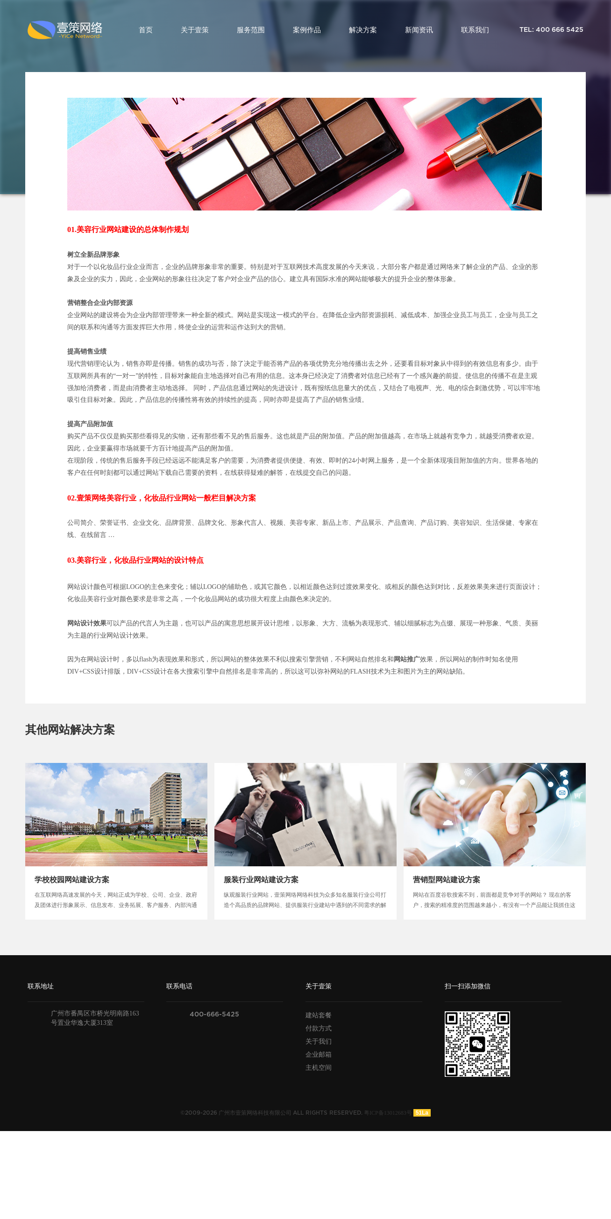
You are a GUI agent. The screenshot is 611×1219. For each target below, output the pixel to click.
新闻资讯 (419, 30)
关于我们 (319, 1041)
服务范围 (251, 30)
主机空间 (319, 1067)
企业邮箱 (319, 1054)
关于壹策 (195, 30)
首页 (146, 30)
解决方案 (363, 30)
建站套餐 (319, 1015)
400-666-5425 (214, 1014)
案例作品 (307, 30)
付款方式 (319, 1028)
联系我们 (475, 30)
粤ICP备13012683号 (388, 1113)
